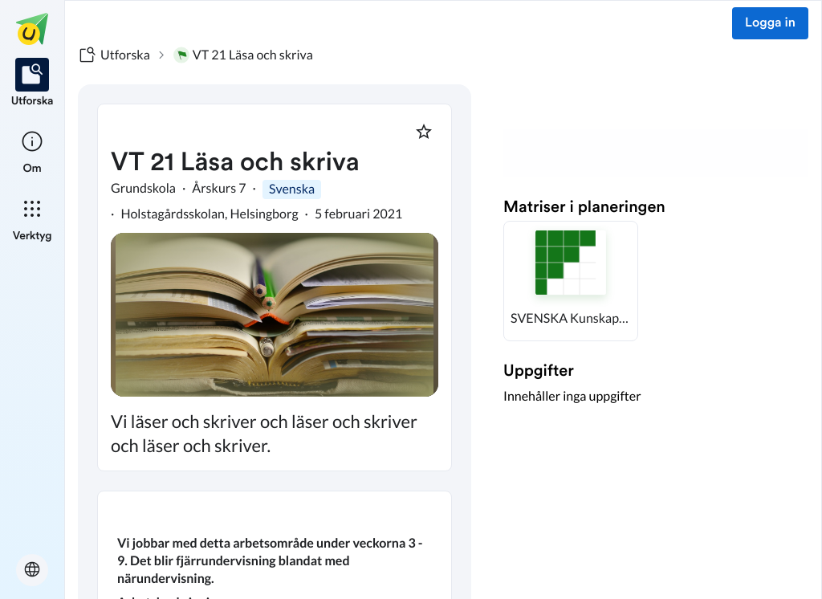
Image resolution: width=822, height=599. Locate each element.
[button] (570, 281)
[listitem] (32, 83)
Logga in (770, 23)
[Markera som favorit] (423, 131)
